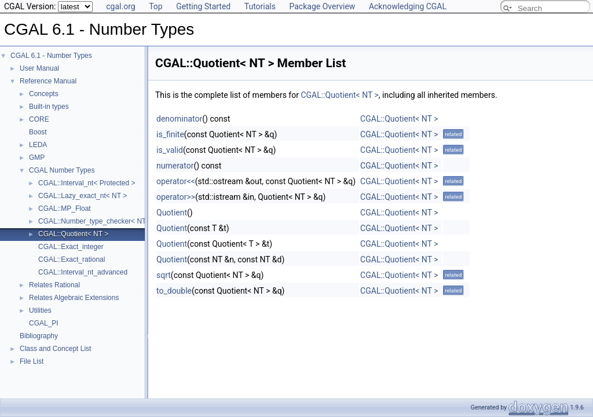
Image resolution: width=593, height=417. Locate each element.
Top (156, 6)
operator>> (175, 197)
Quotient (171, 212)
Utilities (40, 310)
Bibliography (39, 336)
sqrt (163, 275)
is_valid (169, 150)
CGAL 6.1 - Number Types (51, 56)
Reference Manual (48, 81)
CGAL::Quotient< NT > (73, 234)
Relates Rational (54, 285)
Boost (38, 132)
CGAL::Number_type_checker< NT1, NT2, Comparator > (126, 221)
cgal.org (120, 6)
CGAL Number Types (61, 170)
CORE (39, 119)
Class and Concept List (55, 349)
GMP (37, 157)
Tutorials (260, 6)
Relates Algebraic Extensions (74, 298)
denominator (179, 118)
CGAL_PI (43, 323)
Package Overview (322, 6)
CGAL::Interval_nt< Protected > (86, 183)
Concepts (43, 94)
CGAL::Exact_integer (71, 247)
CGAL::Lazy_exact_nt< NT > (82, 196)
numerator (174, 165)
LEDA (38, 145)
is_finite (170, 134)
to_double (174, 290)
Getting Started (203, 6)
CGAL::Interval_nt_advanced (82, 272)
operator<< (175, 181)
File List (31, 361)
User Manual (39, 68)
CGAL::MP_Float (64, 208)
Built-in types (49, 107)
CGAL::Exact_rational (71, 259)
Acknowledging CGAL (407, 6)
